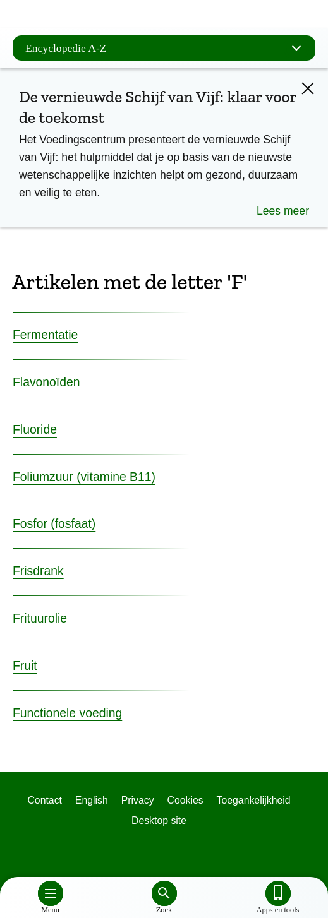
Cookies (185, 800)
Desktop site (158, 820)
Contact (44, 800)
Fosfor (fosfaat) (54, 523)
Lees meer (283, 211)
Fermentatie (45, 335)
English (91, 800)
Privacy (137, 800)
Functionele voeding (67, 713)
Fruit (25, 665)
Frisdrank (38, 571)
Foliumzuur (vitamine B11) (84, 477)
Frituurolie (40, 618)
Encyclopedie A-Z (167, 48)
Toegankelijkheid (254, 800)
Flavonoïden (46, 382)
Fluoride (35, 429)
